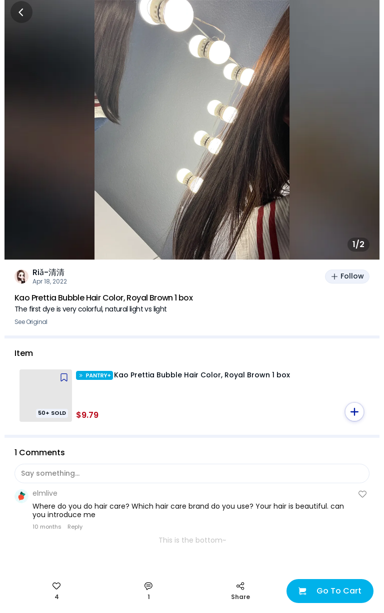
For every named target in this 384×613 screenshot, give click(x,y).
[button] (355, 412)
